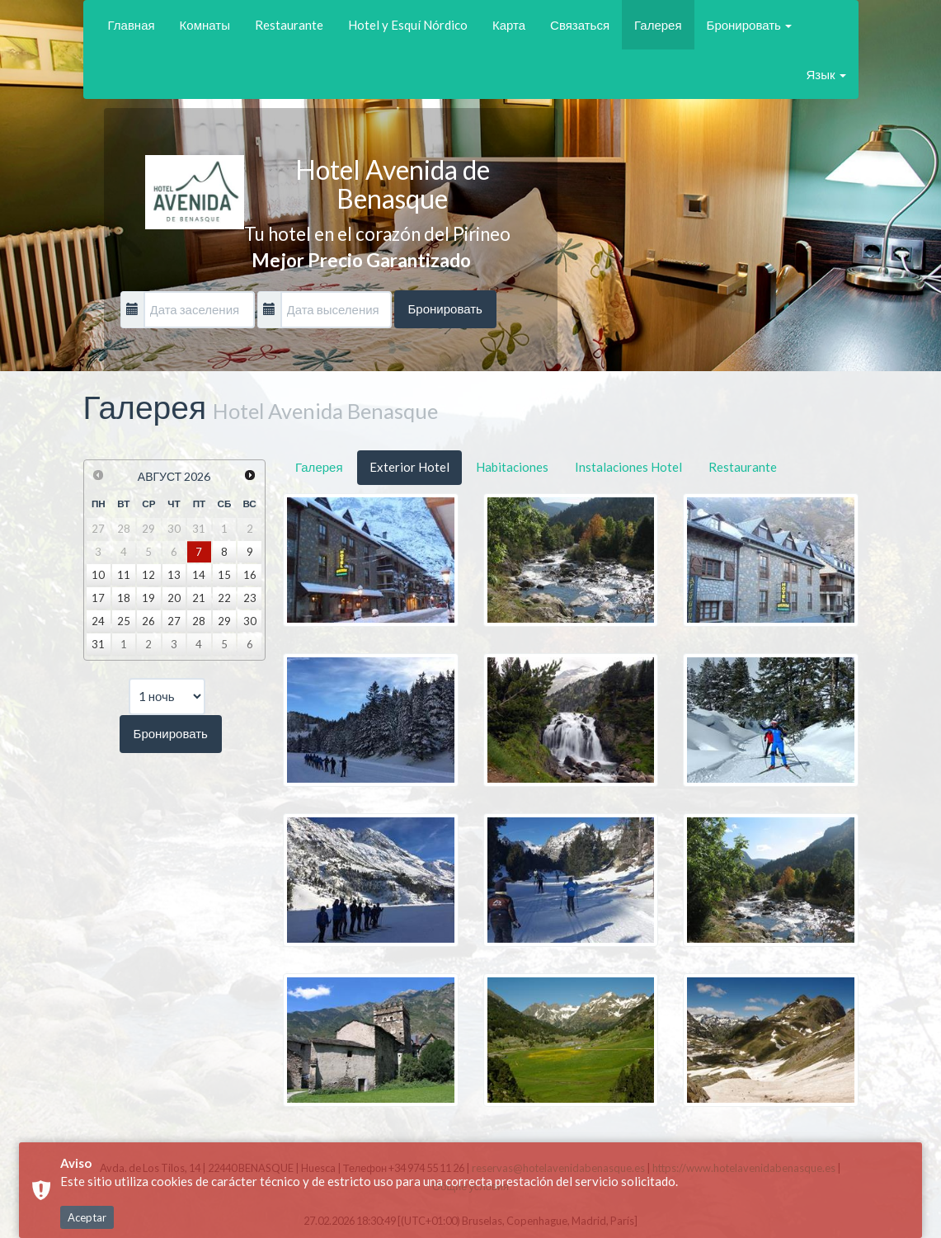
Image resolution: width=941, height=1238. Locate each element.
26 (148, 621)
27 (174, 621)
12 (148, 574)
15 (224, 574)
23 (249, 598)
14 (198, 574)
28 (198, 621)
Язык (825, 74)
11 (123, 574)
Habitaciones (512, 466)
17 (98, 598)
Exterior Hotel (409, 466)
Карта (508, 24)
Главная (131, 24)
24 (98, 621)
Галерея (658, 24)
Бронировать (749, 24)
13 (174, 574)
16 (249, 574)
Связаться (579, 24)
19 (148, 598)
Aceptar (87, 1217)
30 (249, 621)
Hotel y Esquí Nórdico (408, 24)
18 (123, 598)
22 (224, 598)
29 (224, 621)
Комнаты (205, 24)
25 (123, 621)
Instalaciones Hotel (628, 466)
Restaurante (289, 24)
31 (98, 644)
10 (98, 574)
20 (174, 598)
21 (198, 598)
